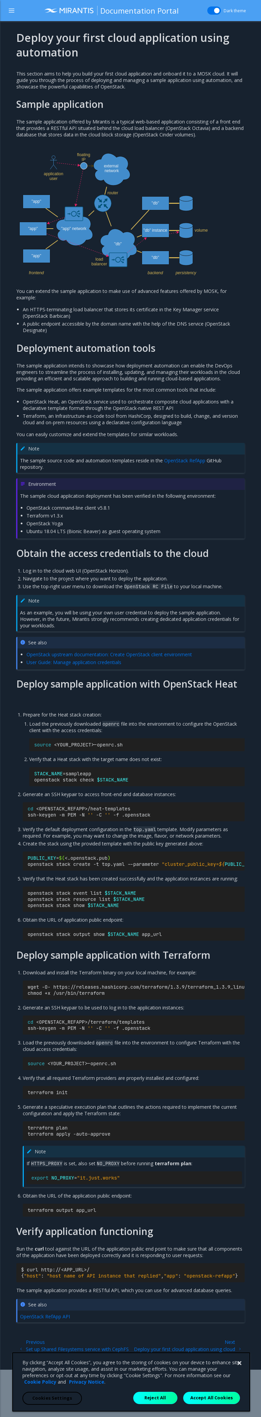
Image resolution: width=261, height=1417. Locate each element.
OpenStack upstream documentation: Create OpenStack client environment (109, 654)
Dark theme (231, 11)
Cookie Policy (40, 1387)
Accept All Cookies (211, 1403)
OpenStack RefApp (184, 460)
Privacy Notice (86, 1387)
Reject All (155, 1403)
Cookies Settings (52, 1404)
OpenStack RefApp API (45, 1316)
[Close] (239, 1369)
